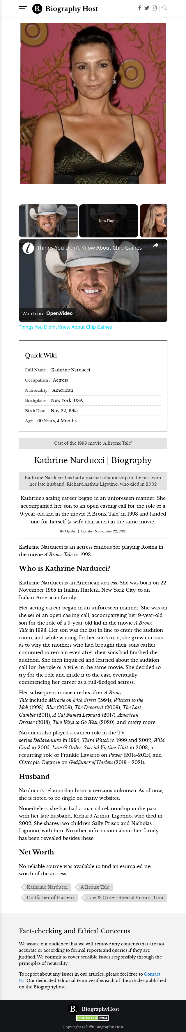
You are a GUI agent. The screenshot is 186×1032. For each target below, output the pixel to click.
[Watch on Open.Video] (47, 313)
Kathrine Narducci (47, 887)
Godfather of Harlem (50, 897)
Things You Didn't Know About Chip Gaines (89, 247)
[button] (163, 8)
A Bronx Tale (95, 887)
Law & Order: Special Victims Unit (125, 897)
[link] (28, 248)
